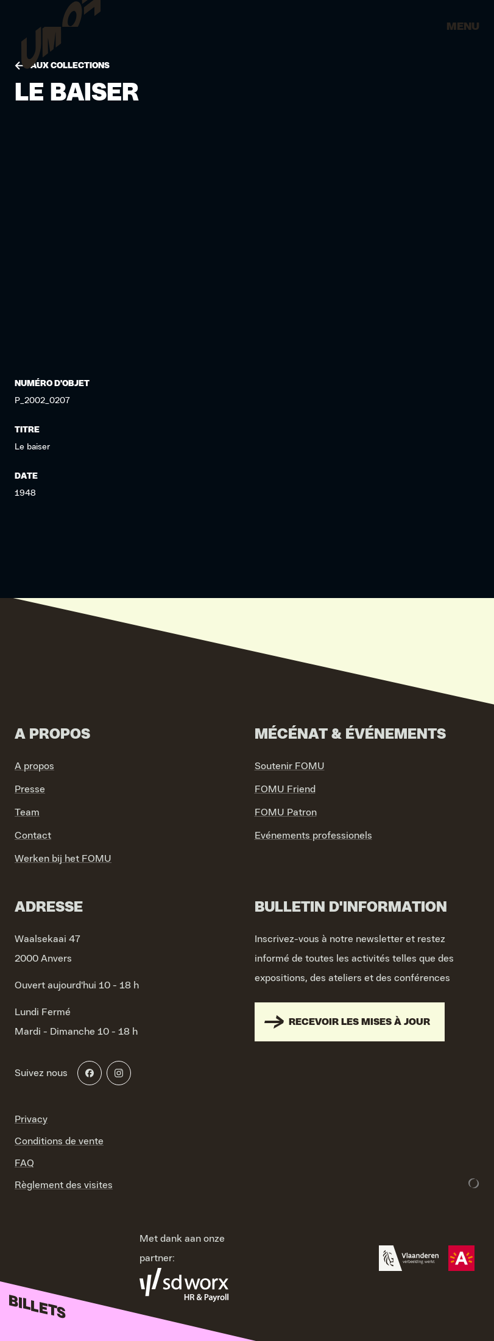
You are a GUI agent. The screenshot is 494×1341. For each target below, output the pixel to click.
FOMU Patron (286, 812)
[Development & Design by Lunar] (473, 1183)
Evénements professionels (313, 835)
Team (27, 812)
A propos (34, 766)
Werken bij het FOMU (63, 859)
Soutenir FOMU (290, 766)
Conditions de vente (59, 1141)
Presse (30, 789)
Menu (462, 26)
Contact (33, 835)
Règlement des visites (64, 1185)
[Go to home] (61, 30)
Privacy (31, 1119)
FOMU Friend (285, 789)
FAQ (24, 1163)
